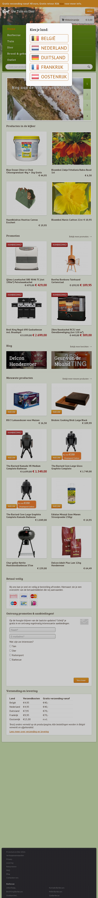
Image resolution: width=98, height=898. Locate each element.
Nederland (49, 48)
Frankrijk (47, 67)
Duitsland (48, 57)
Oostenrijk (49, 76)
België (44, 38)
